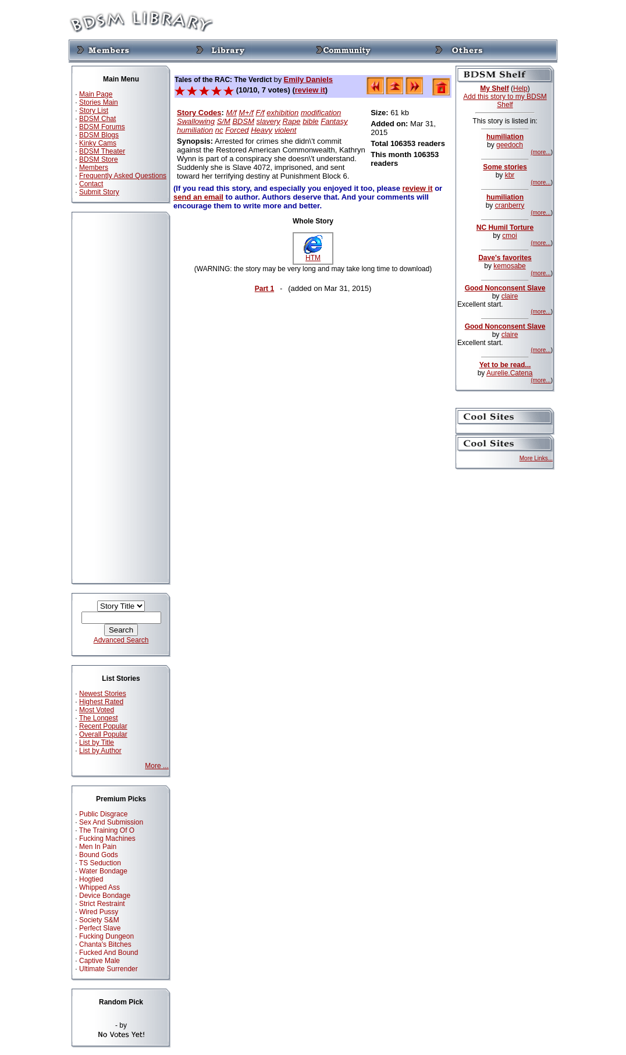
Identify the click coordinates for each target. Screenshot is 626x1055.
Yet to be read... (505, 365)
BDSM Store (98, 159)
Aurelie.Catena (509, 373)
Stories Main (98, 102)
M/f (231, 112)
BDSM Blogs (99, 135)
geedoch (509, 145)
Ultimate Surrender (108, 969)
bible (310, 121)
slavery (268, 121)
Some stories (505, 167)
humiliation (195, 130)
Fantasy (334, 121)
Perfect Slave (99, 928)
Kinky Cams (97, 143)
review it (310, 90)
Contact (91, 184)
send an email (198, 197)
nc (219, 130)
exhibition (282, 112)
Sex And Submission (111, 822)
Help (520, 88)
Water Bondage (103, 871)
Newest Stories (102, 694)
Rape (291, 121)
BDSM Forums (102, 127)
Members (93, 168)
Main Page (95, 94)
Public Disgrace (103, 814)
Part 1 (264, 289)
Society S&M (99, 920)
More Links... (536, 458)
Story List (93, 110)
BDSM (243, 121)
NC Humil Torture (504, 227)
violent (286, 130)
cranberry (510, 205)
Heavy (261, 130)
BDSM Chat (97, 119)
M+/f (246, 112)
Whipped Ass (99, 887)
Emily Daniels (308, 79)
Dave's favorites (505, 258)
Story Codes (199, 112)
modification (321, 112)
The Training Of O (106, 830)
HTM (313, 254)
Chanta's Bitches (105, 944)
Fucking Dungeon (106, 936)
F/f (260, 112)
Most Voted (96, 710)
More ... (157, 766)
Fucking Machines (107, 838)
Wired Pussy (98, 912)
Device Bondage (104, 895)
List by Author (100, 751)
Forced (236, 130)
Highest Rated (101, 702)
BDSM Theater (102, 151)
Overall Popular (103, 734)
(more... (540, 152)
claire (509, 296)
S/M (223, 121)
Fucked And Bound (108, 953)
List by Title (96, 742)
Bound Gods (98, 855)
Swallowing (196, 121)
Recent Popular (103, 726)
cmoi (509, 236)
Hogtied (91, 879)
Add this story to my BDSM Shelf (504, 101)
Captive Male (99, 961)
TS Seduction (100, 863)
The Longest (98, 718)
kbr (510, 175)
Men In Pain (97, 847)
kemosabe (509, 266)
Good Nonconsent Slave (505, 288)
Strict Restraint (102, 904)
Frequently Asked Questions (122, 176)
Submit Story (99, 192)
